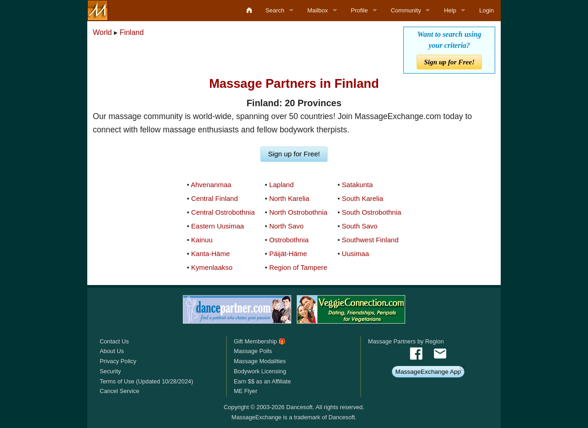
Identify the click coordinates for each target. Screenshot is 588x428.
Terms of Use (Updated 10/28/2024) (146, 381)
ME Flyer (245, 391)
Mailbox (317, 10)
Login (486, 10)
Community (406, 10)
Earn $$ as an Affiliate (262, 381)
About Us (112, 351)
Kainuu (202, 240)
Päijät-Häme (288, 253)
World (102, 32)
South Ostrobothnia (371, 212)
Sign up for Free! (449, 62)
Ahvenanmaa (211, 184)
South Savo (360, 226)
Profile (359, 10)
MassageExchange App (428, 371)
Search (275, 10)
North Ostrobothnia (298, 212)
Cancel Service (119, 391)
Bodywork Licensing (260, 371)
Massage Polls (253, 351)
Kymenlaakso (211, 267)
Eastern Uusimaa (217, 226)
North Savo (286, 226)
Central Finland (214, 198)
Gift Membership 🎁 (260, 341)
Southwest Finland (370, 240)
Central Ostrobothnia (222, 212)
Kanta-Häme (210, 253)
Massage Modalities (260, 361)
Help (450, 10)
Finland (131, 32)
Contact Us (114, 341)
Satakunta (357, 184)
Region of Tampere (298, 267)
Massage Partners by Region (406, 341)
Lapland (281, 184)
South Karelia (362, 198)
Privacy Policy (118, 361)
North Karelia (289, 198)
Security (110, 371)
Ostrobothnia (289, 240)
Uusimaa (355, 253)
